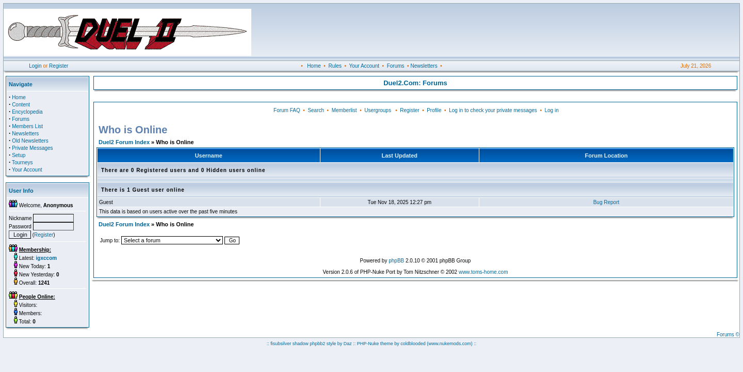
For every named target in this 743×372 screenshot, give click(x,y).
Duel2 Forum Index (124, 142)
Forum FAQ (286, 110)
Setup (18, 155)
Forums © (728, 334)
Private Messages (32, 148)
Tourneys (22, 162)
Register (58, 66)
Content (21, 104)
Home (314, 66)
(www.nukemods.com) (450, 343)
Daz (348, 343)
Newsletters (423, 66)
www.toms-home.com (483, 272)
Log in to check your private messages (493, 110)
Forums (396, 66)
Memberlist (344, 110)
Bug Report (606, 202)
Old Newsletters (30, 141)
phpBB (396, 261)
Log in (551, 110)
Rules (335, 66)
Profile (434, 110)
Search (316, 110)
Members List (27, 126)
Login (35, 66)
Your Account (364, 66)
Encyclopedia (27, 112)
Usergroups (377, 110)
